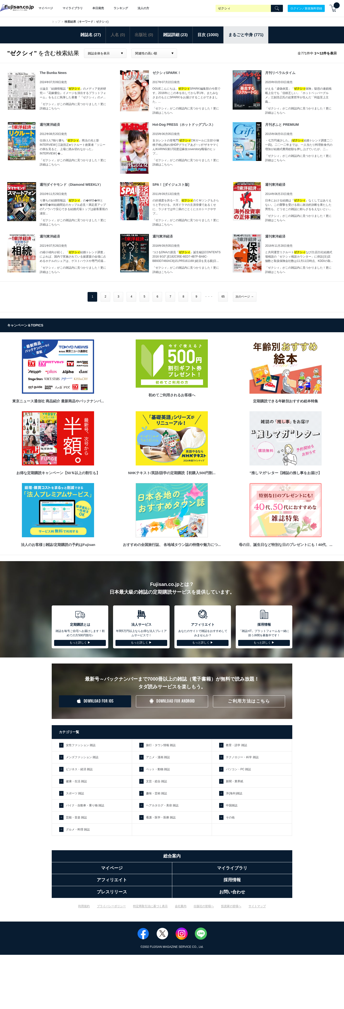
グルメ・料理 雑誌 (78, 829)
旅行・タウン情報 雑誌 (161, 745)
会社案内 (180, 906)
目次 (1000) (207, 35)
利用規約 (84, 906)
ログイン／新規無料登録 (306, 8)
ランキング (121, 8)
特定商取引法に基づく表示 (150, 906)
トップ (56, 21)
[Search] (277, 8)
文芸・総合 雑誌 (156, 781)
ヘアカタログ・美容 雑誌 (162, 805)
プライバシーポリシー (111, 906)
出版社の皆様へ (204, 906)
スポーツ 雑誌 (75, 793)
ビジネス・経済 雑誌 (79, 769)
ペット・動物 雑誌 (158, 769)
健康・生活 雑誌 (76, 781)
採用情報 (232, 879)
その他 (230, 817)
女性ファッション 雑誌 (81, 745)
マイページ (45, 8)
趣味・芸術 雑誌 (156, 793)
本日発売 (98, 8)
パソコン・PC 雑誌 (238, 769)
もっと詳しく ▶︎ (80, 642)
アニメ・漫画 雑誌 (158, 757)
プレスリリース (112, 892)
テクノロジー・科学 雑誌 (242, 757)
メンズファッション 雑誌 (82, 757)
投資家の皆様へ (231, 906)
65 (223, 296)
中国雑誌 (231, 805)
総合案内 (172, 856)
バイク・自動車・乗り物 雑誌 (85, 805)
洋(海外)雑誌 (234, 793)
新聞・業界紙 (234, 781)
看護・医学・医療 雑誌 (161, 817)
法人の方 (143, 8)
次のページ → (245, 296)
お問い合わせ (232, 892)
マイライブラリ (73, 8)
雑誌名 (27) (90, 35)
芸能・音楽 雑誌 (76, 817)
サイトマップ (257, 906)
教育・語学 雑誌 (236, 745)
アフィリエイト (112, 879)
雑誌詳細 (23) (175, 35)
